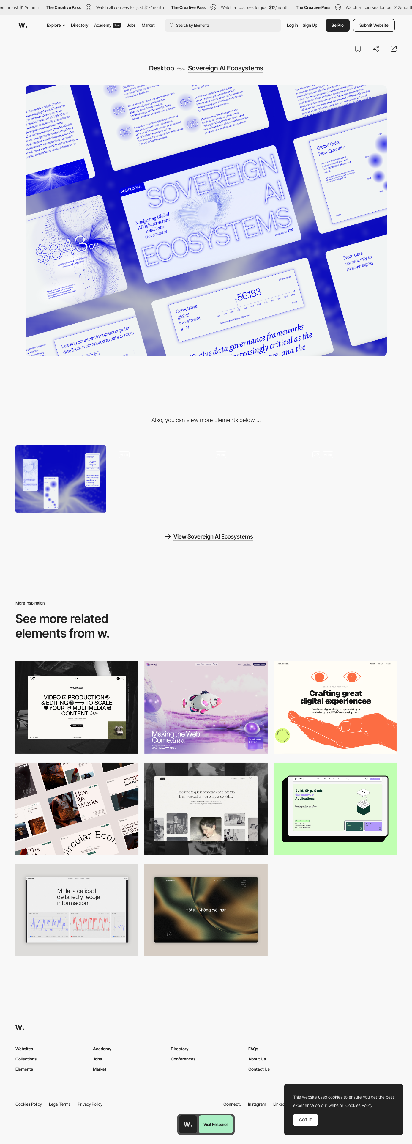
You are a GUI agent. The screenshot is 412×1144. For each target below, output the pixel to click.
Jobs (131, 25)
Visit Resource (215, 1124)
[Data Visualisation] (351, 479)
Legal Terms (60, 1104)
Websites (24, 1048)
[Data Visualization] (76, 910)
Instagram (257, 1104)
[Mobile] (60, 479)
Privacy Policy (90, 1104)
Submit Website (374, 25)
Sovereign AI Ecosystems (225, 68)
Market (148, 25)
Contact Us (259, 1068)
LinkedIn (280, 1104)
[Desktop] (76, 707)
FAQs (253, 1048)
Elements (24, 1068)
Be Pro (338, 25)
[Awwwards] (22, 25)
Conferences (183, 1058)
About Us (257, 1058)
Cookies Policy (28, 1104)
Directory (79, 25)
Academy (107, 25)
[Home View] (205, 910)
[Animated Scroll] (157, 479)
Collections (26, 1058)
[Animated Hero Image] (254, 479)
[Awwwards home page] (188, 1124)
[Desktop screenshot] (205, 809)
